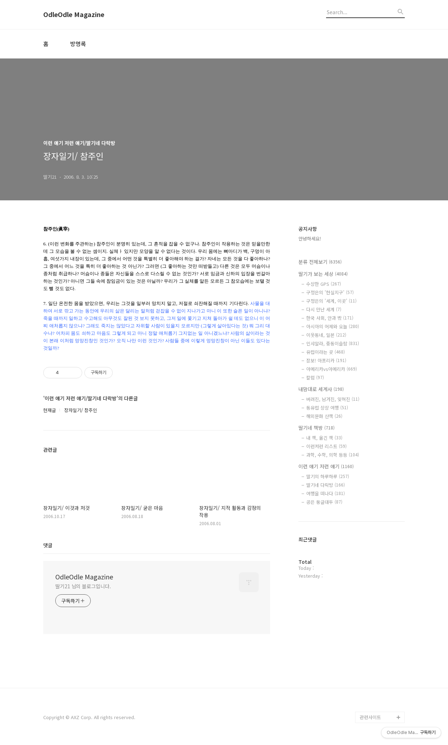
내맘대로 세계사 (321, 389)
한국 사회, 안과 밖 (329, 318)
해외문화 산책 (324, 416)
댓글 (47, 545)
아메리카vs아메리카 (331, 369)
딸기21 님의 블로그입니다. (83, 586)
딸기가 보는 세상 (323, 273)
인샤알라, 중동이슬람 (332, 343)
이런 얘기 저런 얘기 (326, 466)
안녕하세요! (309, 238)
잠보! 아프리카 (326, 360)
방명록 (78, 43)
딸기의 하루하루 (327, 476)
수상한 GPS (323, 283)
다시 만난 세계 (323, 309)
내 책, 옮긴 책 (324, 437)
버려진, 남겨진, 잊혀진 (332, 399)
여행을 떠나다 (325, 493)
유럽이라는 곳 (325, 352)
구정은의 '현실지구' (330, 292)
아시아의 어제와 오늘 (332, 326)
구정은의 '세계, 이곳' (331, 301)
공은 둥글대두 (324, 502)
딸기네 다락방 (325, 485)
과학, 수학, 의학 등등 (332, 454)
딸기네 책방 (316, 427)
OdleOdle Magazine (73, 14)
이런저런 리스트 (326, 446)
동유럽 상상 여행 (327, 407)
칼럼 (315, 377)
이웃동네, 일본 (326, 335)
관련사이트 (370, 717)
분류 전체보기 (320, 261)
